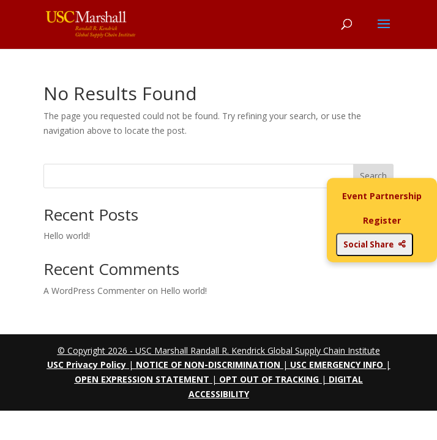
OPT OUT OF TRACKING (269, 379)
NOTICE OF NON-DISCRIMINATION (208, 364)
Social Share (374, 244)
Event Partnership (382, 196)
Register (382, 220)
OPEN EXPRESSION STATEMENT (142, 379)
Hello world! (66, 235)
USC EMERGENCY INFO (336, 364)
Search (373, 176)
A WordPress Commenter (94, 290)
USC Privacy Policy (86, 364)
